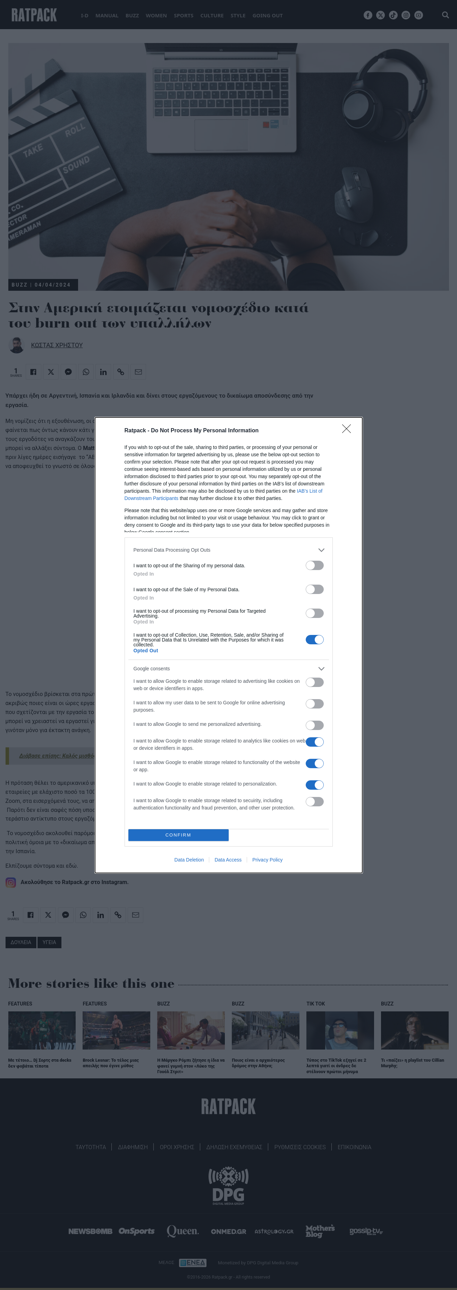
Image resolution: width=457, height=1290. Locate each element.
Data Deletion (189, 860)
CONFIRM (179, 834)
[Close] (348, 431)
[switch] (315, 565)
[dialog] (228, 645)
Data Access (228, 860)
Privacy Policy (267, 860)
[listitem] (229, 550)
